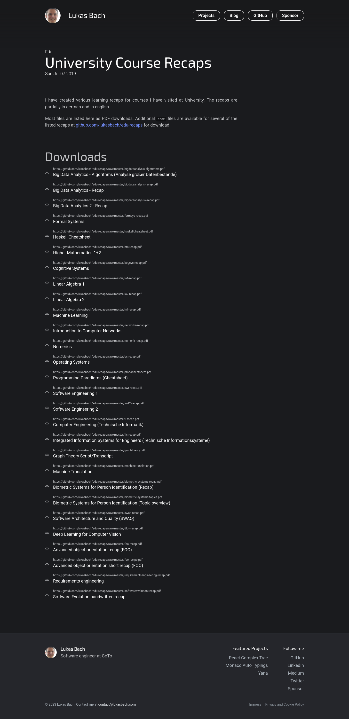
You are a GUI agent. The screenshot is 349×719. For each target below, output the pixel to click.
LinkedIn (296, 665)
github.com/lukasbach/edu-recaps (109, 125)
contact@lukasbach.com (117, 704)
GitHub (297, 657)
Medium (296, 673)
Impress (255, 704)
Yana (263, 673)
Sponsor (296, 688)
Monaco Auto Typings (247, 665)
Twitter (297, 680)
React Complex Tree (248, 657)
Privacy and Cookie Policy (284, 704)
